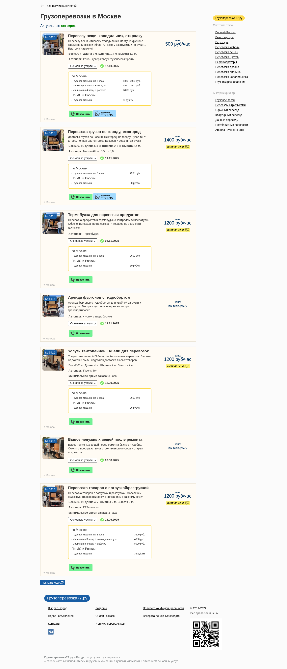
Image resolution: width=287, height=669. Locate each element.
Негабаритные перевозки (231, 124)
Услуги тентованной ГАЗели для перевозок (108, 351)
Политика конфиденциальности (163, 608)
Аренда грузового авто (230, 129)
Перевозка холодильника (231, 76)
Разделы (101, 608)
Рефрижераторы (226, 62)
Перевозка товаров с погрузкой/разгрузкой (108, 488)
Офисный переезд (227, 110)
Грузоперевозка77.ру (228, 18)
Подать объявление (61, 615)
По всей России (225, 32)
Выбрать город (57, 608)
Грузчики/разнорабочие (230, 81)
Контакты (54, 623)
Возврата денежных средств (161, 615)
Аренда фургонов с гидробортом (99, 297)
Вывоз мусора (224, 37)
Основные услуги (81, 66)
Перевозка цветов (227, 57)
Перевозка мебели (227, 47)
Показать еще (51, 582)
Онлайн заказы (105, 615)
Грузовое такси (225, 100)
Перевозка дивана (227, 67)
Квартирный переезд (228, 115)
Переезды (221, 42)
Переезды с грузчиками (230, 105)
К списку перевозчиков (110, 623)
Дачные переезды (226, 119)
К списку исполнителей (62, 5)
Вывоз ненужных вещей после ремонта (105, 439)
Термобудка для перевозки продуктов (104, 215)
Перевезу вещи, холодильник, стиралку (105, 36)
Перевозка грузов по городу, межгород (104, 132)
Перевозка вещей (226, 52)
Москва (50, 119)
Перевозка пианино (228, 72)
